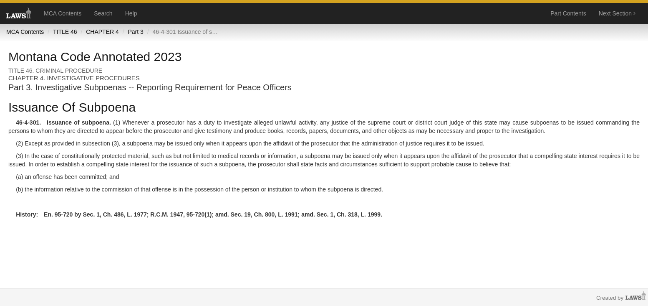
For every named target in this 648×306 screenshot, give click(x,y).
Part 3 (135, 31)
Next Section (617, 13)
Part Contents (568, 13)
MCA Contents (62, 13)
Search (103, 13)
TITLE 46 (65, 31)
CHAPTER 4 (102, 31)
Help (131, 13)
